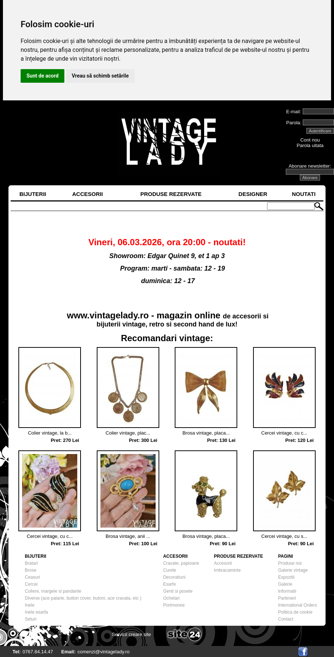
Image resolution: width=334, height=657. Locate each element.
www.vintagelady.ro (108, 315)
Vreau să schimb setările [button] (100, 76)
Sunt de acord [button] (42, 76)
